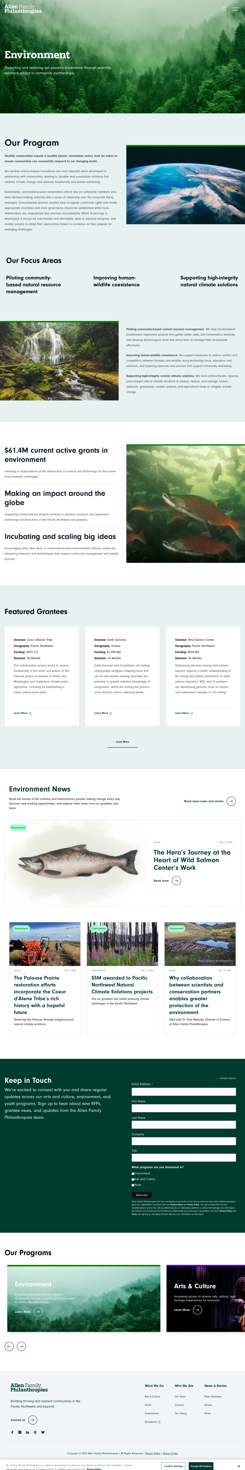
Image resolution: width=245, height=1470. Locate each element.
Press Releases (213, 1396)
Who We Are (184, 1386)
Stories (208, 1405)
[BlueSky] (42, 1432)
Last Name (139, 1118)
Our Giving (181, 1413)
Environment (142, 1173)
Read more (167, 880)
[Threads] (35, 1432)
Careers (179, 1405)
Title (134, 1150)
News (207, 1413)
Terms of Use (193, 1204)
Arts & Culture (152, 1396)
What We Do (154, 1386)
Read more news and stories (210, 801)
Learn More (23, 713)
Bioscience (152, 1421)
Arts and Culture (144, 1179)
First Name (139, 1101)
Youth (137, 1185)
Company (138, 1134)
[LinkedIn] (27, 1432)
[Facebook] (12, 1432)
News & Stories (215, 1386)
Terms (134, 1214)
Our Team (180, 1396)
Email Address (142, 1084)
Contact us (24, 1420)
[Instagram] (19, 1432)
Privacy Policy (176, 1204)
